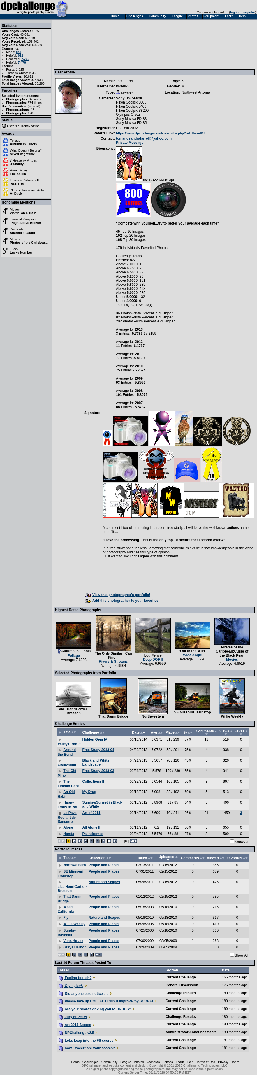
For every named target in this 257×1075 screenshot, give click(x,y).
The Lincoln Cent (68, 783)
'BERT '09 (17, 183)
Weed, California (66, 909)
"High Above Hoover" (26, 223)
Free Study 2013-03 (98, 771)
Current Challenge (181, 977)
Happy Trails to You (68, 804)
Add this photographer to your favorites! (122, 601)
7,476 (22, 62)
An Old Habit (66, 794)
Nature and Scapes (104, 882)
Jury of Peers (73, 1017)
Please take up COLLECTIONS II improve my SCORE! (106, 1001)
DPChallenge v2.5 (76, 1033)
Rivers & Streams (113, 662)
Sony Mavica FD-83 (131, 119)
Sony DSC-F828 (129, 98)
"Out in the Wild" (193, 651)
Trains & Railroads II (24, 180)
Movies (15, 239)
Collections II (93, 781)
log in (234, 12)
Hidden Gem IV (94, 739)
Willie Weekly (232, 716)
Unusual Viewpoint (23, 219)
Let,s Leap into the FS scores (86, 1041)
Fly (65, 918)
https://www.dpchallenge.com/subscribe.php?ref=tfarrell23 (160, 133)
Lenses (168, 1062)
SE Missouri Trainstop (192, 712)
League (125, 1062)
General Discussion (182, 985)
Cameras (153, 1062)
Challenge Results (181, 993)
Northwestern (153, 716)
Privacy (223, 1062)
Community (109, 1062)
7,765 (25, 59)
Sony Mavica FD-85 (131, 123)
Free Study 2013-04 (98, 750)
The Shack (18, 174)
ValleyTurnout (69, 744)
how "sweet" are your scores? (87, 1048)
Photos (139, 1062)
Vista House (73, 941)
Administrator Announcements (191, 1032)
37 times (35, 99)
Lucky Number (21, 252)
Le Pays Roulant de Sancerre (67, 817)
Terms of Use (205, 1062)
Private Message (129, 143)
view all (34, 106)
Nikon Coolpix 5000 (131, 102)
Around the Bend (67, 752)
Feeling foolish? (75, 978)
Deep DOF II (153, 659)
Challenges (90, 1062)
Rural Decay (19, 170)
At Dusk (16, 193)
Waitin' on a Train (23, 213)
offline (35, 126)
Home (75, 1062)
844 (18, 52)
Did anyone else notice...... (83, 994)
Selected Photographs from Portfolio (85, 673)
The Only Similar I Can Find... (113, 655)
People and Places (104, 865)
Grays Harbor (74, 947)
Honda (68, 834)
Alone (68, 827)
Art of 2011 (91, 813)
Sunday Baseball (67, 932)
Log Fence (153, 655)
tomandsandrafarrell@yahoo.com (144, 138)
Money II (16, 209)
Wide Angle (192, 655)
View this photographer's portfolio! (117, 595)
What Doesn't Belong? (26, 150)
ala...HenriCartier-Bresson (73, 711)
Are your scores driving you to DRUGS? (95, 1009)
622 (20, 55)
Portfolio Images (68, 849)
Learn (180, 1062)
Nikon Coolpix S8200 (132, 110)
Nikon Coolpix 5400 (131, 106)
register (249, 12)
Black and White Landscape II (95, 762)
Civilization (67, 765)
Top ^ (235, 1062)
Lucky (14, 249)
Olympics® (71, 986)
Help (190, 1062)
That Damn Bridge (113, 716)
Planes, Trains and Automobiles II (33, 190)
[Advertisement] (82, 44)
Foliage (15, 140)
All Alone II (91, 827)
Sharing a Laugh (22, 232)
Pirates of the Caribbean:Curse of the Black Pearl (47, 242)
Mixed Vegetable (22, 154)
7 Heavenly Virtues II (24, 160)
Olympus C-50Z (128, 115)
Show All (241, 842)
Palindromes (92, 834)
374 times (35, 102)
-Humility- (17, 164)
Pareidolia (17, 229)
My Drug (89, 792)
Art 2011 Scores (75, 1025)
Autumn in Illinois (23, 144)
